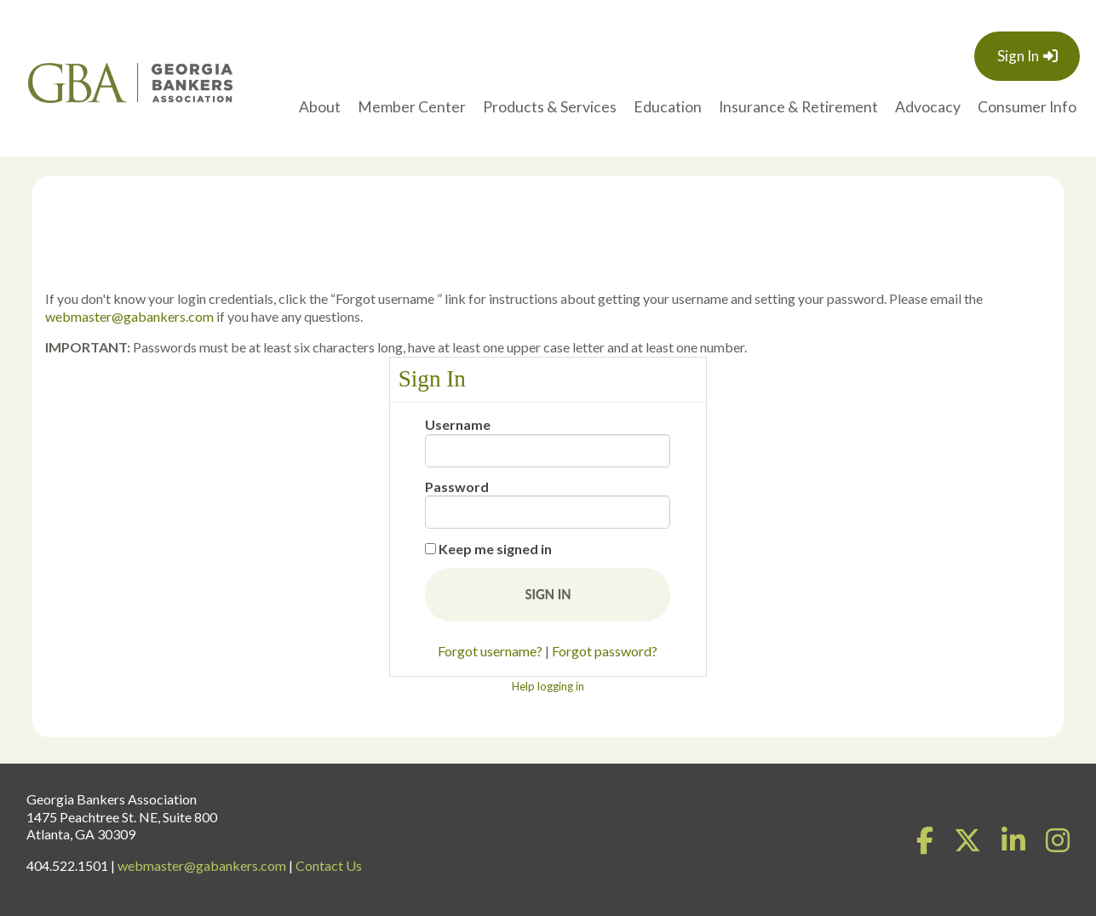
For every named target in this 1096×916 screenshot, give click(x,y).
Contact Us (329, 865)
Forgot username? (490, 651)
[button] (547, 594)
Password (457, 486)
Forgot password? (604, 651)
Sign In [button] (1018, 56)
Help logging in (548, 686)
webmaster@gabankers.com (129, 316)
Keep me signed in (495, 549)
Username (458, 424)
